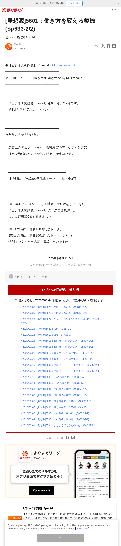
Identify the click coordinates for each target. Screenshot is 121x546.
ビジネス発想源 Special (20, 37)
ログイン (111, 10)
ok (60, 541)
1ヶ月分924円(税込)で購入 (60, 289)
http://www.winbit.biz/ (66, 65)
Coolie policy (82, 532)
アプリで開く (74, 3)
